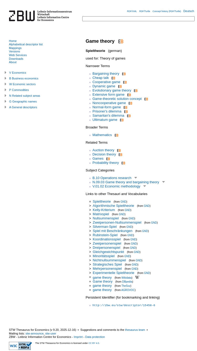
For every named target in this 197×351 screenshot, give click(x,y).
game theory (102, 277)
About (13, 62)
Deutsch (188, 11)
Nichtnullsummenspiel (109, 260)
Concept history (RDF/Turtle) (167, 11)
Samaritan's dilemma (108, 115)
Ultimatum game (104, 120)
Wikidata (126, 277)
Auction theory (103, 150)
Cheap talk (100, 78)
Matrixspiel (101, 214)
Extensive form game (108, 94)
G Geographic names (23, 101)
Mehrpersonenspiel (107, 269)
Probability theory (105, 163)
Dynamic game (103, 86)
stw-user (50, 333)
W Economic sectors (22, 84)
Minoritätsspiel (104, 256)
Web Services (18, 55)
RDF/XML (132, 11)
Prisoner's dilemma (106, 111)
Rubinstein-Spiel (105, 235)
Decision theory (104, 154)
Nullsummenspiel (106, 218)
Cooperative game (106, 82)
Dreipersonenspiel (106, 248)
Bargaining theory (105, 73)
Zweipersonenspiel (107, 243)
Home (13, 40)
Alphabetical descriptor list (26, 44)
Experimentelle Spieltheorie (113, 273)
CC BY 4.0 (94, 343)
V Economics (17, 72)
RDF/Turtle (144, 11)
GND (123, 201)
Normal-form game (106, 107)
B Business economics (23, 78)
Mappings (15, 48)
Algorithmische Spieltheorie (113, 206)
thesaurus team (135, 329)
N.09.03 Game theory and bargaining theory (125, 182)
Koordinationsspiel (107, 239)
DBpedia (127, 281)
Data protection (95, 336)
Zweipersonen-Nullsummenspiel (117, 222)
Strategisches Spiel (107, 264)
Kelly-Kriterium (104, 210)
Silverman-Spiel (105, 227)
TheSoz (125, 285)
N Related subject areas (24, 95)
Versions (14, 51)
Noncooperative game (109, 103)
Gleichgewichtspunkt (109, 252)
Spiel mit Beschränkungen (112, 231)
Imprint (78, 336)
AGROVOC (128, 290)
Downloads (16, 58)
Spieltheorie (102, 201)
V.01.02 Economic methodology (116, 186)
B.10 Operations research (111, 178)
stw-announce (34, 333)
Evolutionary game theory (111, 90)
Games (97, 158)
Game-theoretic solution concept (117, 99)
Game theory (102, 281)
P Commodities (19, 89)
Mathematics (102, 135)
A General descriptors (23, 107)
